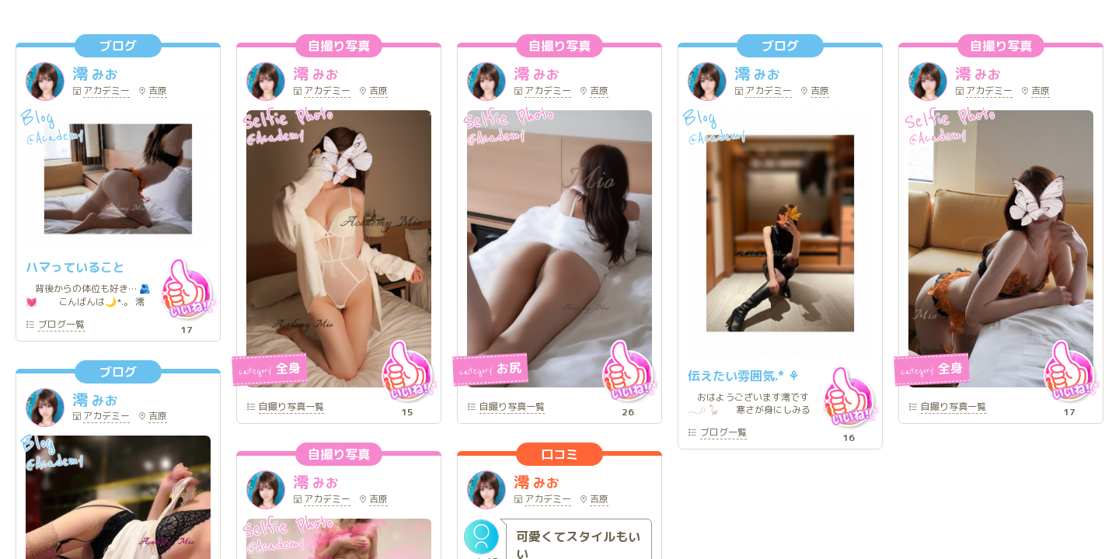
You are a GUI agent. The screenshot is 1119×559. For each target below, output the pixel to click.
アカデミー (106, 91)
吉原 (157, 91)
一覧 (61, 325)
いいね (186, 288)
